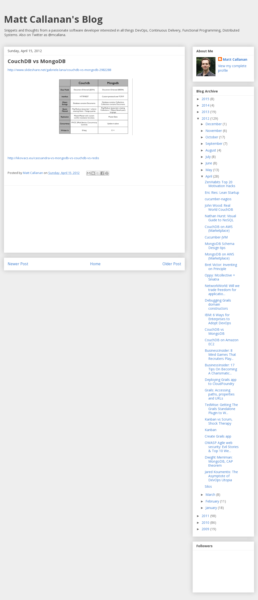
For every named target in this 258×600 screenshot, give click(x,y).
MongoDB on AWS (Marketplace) (219, 256)
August (211, 150)
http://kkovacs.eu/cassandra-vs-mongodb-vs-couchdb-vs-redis (53, 158)
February (212, 501)
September (214, 143)
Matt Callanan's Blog (53, 19)
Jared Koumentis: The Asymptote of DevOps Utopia (221, 476)
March (210, 494)
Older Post (171, 263)
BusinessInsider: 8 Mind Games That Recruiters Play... (220, 354)
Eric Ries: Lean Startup (222, 192)
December (214, 124)
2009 (206, 529)
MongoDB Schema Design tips (219, 245)
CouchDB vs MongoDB (215, 331)
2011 (206, 516)
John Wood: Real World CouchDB (219, 207)
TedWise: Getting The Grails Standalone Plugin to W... (221, 408)
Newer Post (18, 263)
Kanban (210, 429)
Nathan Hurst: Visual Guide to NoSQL (220, 218)
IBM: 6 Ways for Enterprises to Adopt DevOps (218, 319)
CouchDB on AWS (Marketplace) (219, 228)
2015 (206, 99)
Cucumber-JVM (216, 237)
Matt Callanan (235, 59)
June (209, 163)
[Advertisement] (94, 219)
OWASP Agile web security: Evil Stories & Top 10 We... (222, 446)
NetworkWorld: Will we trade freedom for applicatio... (222, 289)
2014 (206, 105)
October (212, 137)
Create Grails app (218, 436)
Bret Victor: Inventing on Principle (221, 266)
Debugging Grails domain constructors (218, 304)
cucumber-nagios (218, 199)
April (209, 176)
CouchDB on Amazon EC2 (221, 342)
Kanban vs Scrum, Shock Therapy (218, 421)
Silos (208, 486)
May (209, 170)
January (211, 507)
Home (95, 263)
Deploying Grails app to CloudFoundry (220, 381)
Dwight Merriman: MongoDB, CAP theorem (219, 461)
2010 (206, 522)
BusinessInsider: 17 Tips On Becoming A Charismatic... (221, 369)
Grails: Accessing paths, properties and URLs (220, 394)
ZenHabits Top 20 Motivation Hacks (220, 184)
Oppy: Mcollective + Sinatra (220, 277)
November (214, 130)
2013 (206, 111)
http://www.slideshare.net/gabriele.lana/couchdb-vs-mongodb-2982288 (59, 70)
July (208, 156)
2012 (206, 118)
